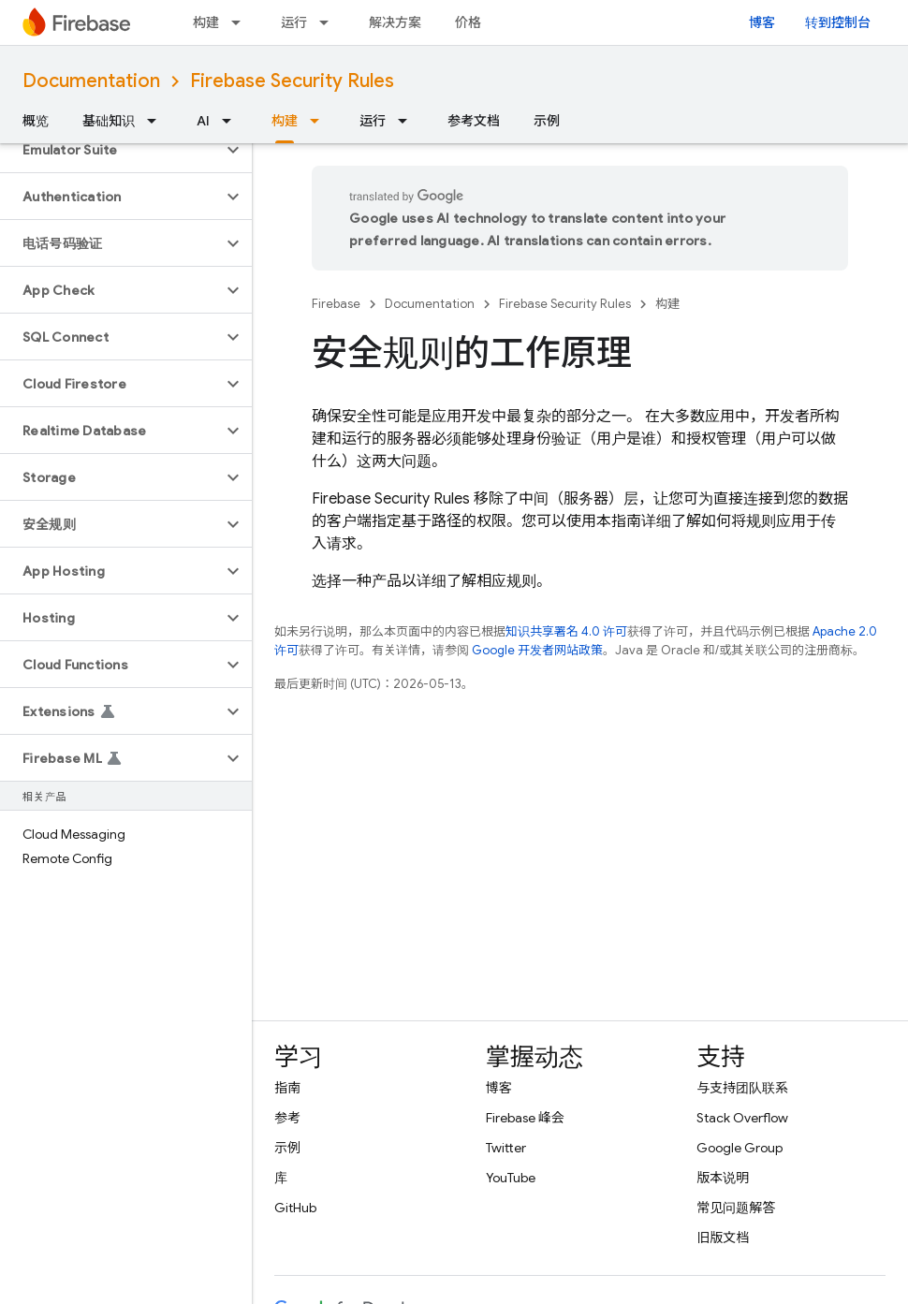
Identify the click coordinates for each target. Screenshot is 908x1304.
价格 (468, 22)
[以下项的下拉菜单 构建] (241, 22)
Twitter (506, 1147)
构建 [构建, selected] (284, 120)
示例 (547, 120)
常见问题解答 (735, 1207)
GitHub (295, 1207)
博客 (762, 22)
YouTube (510, 1177)
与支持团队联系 (742, 1087)
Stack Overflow (742, 1117)
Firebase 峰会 (525, 1117)
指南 (287, 1087)
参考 (287, 1117)
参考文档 (473, 120)
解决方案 (395, 22)
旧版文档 (722, 1237)
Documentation (91, 81)
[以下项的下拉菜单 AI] (232, 120)
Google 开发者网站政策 (537, 650)
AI (203, 120)
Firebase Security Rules (292, 81)
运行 (294, 22)
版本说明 (722, 1177)
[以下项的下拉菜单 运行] (329, 22)
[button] (111, 150)
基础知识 (108, 120)
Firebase (336, 304)
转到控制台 (838, 22)
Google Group (739, 1147)
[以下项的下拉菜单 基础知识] (157, 120)
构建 (206, 22)
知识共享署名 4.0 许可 (566, 631)
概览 (35, 120)
